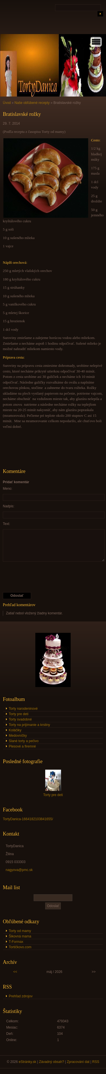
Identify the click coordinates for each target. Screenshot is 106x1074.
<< (15, 972)
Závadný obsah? (51, 1062)
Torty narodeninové (23, 709)
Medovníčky (18, 736)
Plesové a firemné (22, 746)
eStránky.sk (27, 1062)
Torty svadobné (20, 719)
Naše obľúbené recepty (31, 103)
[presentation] (46, 577)
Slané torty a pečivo (23, 741)
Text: (6, 524)
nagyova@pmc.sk (19, 870)
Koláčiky (15, 730)
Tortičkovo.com (20, 947)
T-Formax (16, 942)
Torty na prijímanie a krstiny (29, 725)
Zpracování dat (78, 1062)
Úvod (7, 103)
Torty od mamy (20, 931)
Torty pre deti (18, 714)
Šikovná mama (20, 936)
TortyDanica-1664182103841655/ (28, 819)
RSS (95, 1062)
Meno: (7, 489)
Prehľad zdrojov (21, 996)
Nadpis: (8, 506)
